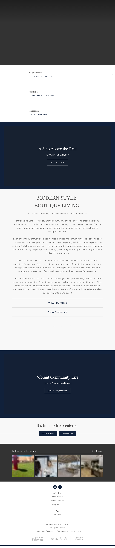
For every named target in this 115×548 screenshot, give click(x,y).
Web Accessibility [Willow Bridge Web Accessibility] (65, 530)
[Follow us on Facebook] (60, 486)
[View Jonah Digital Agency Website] (78, 538)
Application (51, 530)
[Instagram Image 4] (92, 465)
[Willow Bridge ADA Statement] (61, 538)
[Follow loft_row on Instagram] (96, 451)
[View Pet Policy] (57, 512)
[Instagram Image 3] (69, 465)
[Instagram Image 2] (45, 465)
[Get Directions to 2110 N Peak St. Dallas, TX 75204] (57, 496)
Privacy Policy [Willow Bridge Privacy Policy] (39, 530)
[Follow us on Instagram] (55, 486)
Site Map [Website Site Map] (77, 530)
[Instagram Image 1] (22, 465)
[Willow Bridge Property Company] (38, 540)
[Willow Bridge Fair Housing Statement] (56, 538)
